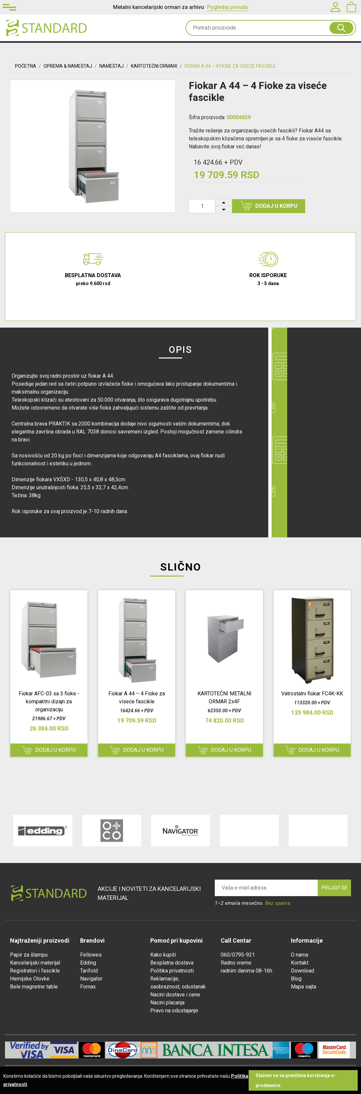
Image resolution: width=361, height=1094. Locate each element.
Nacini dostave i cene (175, 994)
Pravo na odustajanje (174, 1010)
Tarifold (89, 971)
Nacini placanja (167, 1002)
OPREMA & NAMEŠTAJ (68, 66)
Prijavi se (334, 888)
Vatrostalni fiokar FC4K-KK (312, 693)
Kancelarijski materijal (35, 963)
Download (302, 971)
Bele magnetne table (34, 986)
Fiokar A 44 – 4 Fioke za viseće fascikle (136, 697)
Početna (25, 66)
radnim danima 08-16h (246, 971)
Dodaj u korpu (269, 206)
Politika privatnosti (172, 971)
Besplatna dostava (171, 963)
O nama (299, 955)
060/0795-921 (238, 955)
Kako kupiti (163, 955)
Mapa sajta (303, 986)
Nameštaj (111, 66)
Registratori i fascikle (35, 971)
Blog (296, 979)
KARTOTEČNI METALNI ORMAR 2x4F (224, 697)
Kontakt (299, 963)
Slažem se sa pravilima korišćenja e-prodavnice (296, 1080)
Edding (88, 963)
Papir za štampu (29, 955)
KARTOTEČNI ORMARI (154, 66)
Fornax (88, 986)
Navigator (91, 979)
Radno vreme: (236, 963)
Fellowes (91, 955)
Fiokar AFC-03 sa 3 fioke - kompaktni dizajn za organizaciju (49, 701)
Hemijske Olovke (30, 979)
